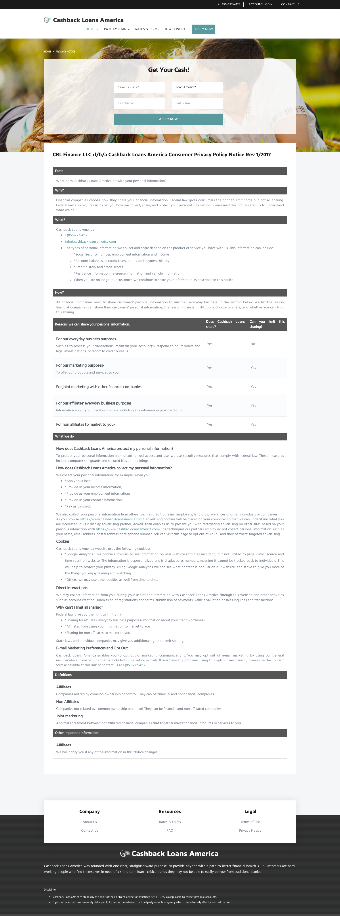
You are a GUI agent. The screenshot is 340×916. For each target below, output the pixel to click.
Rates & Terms (231, 20)
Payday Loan (199, 20)
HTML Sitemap (265, 910)
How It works (260, 20)
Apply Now (288, 20)
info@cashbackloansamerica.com (90, 233)
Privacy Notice (250, 822)
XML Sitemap (286, 910)
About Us (90, 814)
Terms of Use (250, 814)
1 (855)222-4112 (76, 227)
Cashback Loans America (80, 910)
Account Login (261, 4)
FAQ (170, 822)
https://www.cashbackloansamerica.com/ (112, 511)
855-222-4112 (230, 4)
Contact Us (290, 4)
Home (174, 20)
